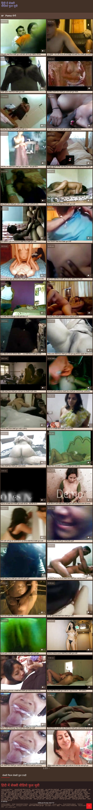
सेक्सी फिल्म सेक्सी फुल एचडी (44, 797)
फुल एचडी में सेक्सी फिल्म (67, 789)
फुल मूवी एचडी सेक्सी (29, 791)
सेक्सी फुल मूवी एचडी (39, 799)
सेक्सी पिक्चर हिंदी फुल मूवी (46, 795)
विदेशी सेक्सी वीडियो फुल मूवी (63, 793)
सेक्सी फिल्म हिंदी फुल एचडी (60, 797)
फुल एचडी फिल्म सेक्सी (37, 789)
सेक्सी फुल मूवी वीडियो (64, 799)
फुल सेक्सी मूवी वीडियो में (25, 792)
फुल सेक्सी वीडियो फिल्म (52, 792)
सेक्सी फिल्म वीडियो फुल (12, 797)
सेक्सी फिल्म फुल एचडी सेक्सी (36, 796)
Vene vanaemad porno (20, 804)
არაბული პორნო (21, 805)
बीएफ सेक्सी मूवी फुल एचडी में (46, 793)
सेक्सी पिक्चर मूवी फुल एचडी (30, 795)
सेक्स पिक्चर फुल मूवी (77, 793)
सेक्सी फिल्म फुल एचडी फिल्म (75, 795)
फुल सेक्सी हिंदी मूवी (65, 792)
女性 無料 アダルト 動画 (52, 805)
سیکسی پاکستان (57, 804)
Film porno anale (69, 804)
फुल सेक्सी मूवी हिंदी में (39, 792)
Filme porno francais (69, 805)
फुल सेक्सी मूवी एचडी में (12, 792)
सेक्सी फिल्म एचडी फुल (60, 795)
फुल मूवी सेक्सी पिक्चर (55, 791)
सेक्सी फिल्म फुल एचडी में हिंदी (19, 796)
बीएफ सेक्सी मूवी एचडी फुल (15, 793)
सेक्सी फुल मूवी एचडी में (52, 799)
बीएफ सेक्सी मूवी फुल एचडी (30, 793)
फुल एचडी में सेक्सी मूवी (81, 789)
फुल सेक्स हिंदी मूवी (68, 791)
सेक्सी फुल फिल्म (14, 799)
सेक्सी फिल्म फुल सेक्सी (70, 796)
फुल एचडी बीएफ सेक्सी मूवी (52, 789)
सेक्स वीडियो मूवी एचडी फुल (15, 795)
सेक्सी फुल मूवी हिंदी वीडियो (79, 799)
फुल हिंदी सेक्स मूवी (76, 792)
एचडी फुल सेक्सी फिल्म (6, 789)
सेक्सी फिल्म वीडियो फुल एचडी (27, 797)
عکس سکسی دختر (10, 807)
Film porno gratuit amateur (40, 804)
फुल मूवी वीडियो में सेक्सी (42, 791)
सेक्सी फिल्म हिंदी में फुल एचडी (76, 797)
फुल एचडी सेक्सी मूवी (17, 791)
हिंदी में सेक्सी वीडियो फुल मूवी (36, 805)
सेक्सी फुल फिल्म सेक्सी (26, 799)
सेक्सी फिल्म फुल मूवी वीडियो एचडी (54, 796)
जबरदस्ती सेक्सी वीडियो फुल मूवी (22, 789)
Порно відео (5, 804)
